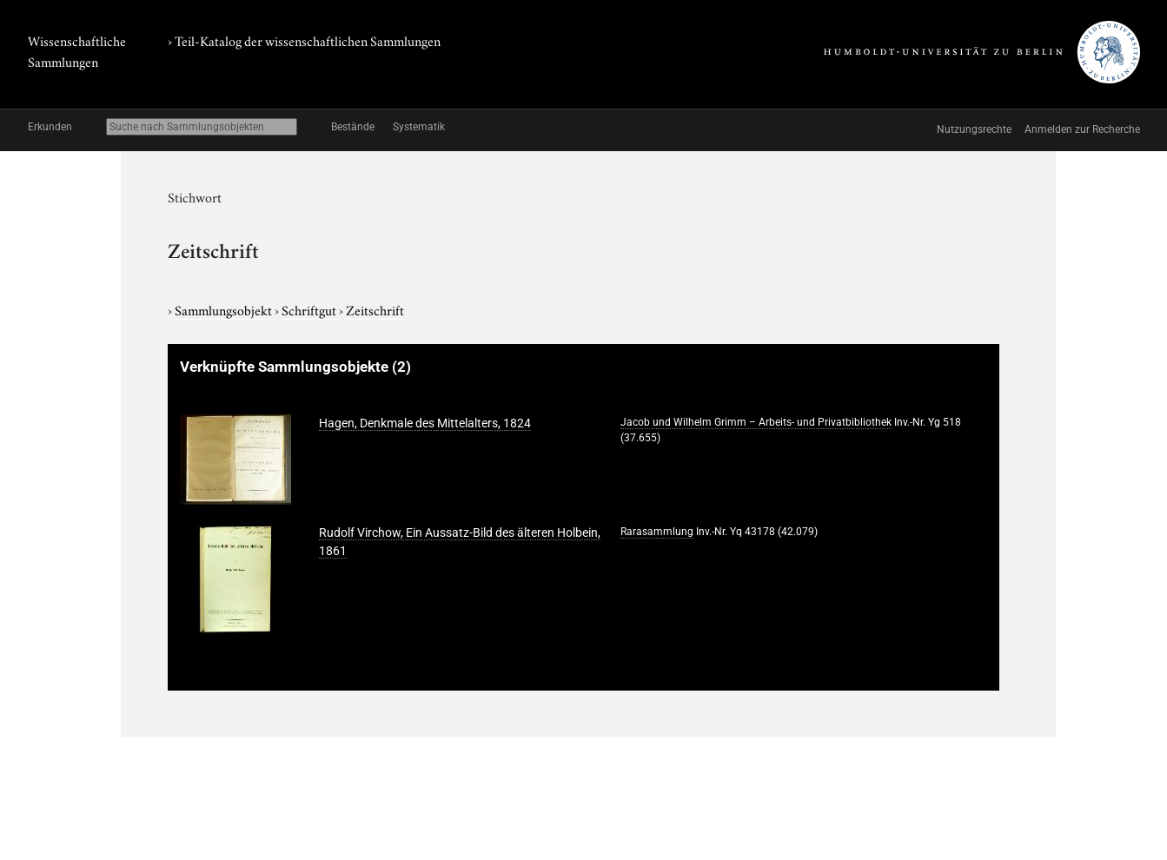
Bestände (353, 127)
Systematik (419, 127)
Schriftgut (310, 309)
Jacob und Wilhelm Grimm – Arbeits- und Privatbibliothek (756, 422)
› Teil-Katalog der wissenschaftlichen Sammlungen (304, 40)
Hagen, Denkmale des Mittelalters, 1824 (425, 423)
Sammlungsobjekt (225, 309)
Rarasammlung (656, 532)
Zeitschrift (375, 309)
